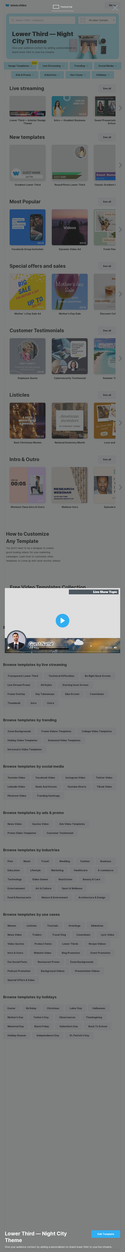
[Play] (8, 647)
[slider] (62, 651)
